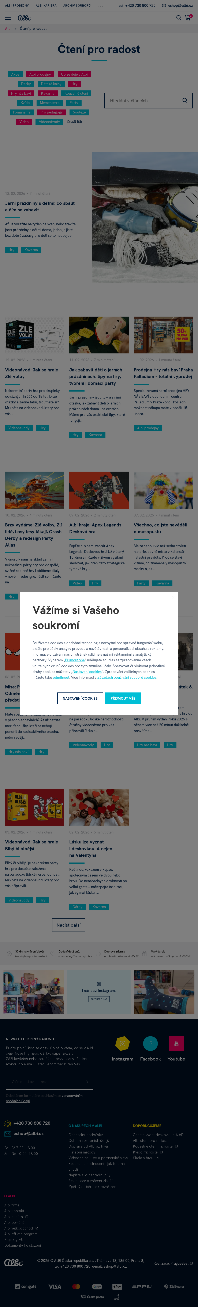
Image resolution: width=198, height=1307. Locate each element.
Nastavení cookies (87, 671)
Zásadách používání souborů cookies (126, 677)
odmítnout (61, 677)
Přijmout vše (75, 660)
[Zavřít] (173, 597)
